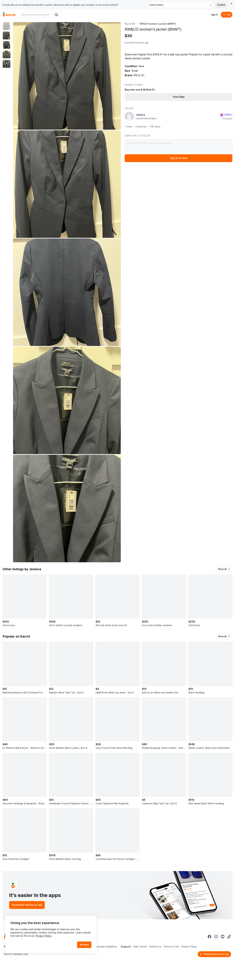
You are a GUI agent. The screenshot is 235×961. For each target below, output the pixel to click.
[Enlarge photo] (67, 76)
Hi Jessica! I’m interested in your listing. (178, 145)
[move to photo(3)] (6, 45)
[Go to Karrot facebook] (210, 937)
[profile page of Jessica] (129, 116)
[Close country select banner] (231, 3)
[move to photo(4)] (6, 54)
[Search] (56, 14)
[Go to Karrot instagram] (216, 937)
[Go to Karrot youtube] (223, 937)
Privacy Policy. (44, 935)
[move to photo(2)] (6, 35)
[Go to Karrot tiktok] (229, 937)
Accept (84, 944)
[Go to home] (9, 14)
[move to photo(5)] (6, 64)
